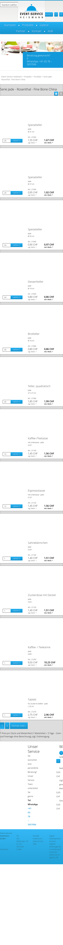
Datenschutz (38, 841)
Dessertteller (35, 281)
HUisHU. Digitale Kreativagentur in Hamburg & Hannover (55, 846)
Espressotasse (36, 490)
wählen (16, 140)
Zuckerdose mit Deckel (42, 595)
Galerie (44, 25)
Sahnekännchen (38, 543)
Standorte (4, 849)
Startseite (10, 25)
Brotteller (34, 334)
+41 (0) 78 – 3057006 (22, 844)
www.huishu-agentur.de (54, 856)
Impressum (37, 838)
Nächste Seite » (19, 725)
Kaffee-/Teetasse (38, 438)
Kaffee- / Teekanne (39, 647)
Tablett (32, 699)
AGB (50, 31)
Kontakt (36, 31)
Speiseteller (35, 125)
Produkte (27, 25)
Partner (20, 31)
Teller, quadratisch (39, 386)
